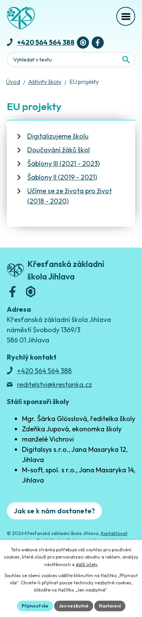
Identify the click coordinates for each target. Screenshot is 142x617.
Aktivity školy (44, 81)
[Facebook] (98, 42)
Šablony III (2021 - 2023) (63, 163)
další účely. (87, 564)
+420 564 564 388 (46, 42)
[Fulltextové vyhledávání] (71, 59)
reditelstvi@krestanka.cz (54, 384)
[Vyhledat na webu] (126, 59)
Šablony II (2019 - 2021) (62, 177)
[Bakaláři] (83, 42)
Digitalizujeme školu (58, 136)
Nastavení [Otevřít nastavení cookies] (110, 606)
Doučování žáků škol (58, 149)
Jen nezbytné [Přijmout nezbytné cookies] (74, 606)
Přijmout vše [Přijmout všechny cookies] (35, 606)
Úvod (13, 81)
